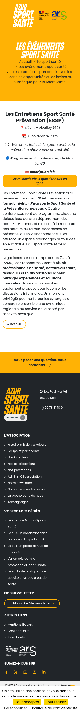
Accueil (25, 61)
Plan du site (16, 637)
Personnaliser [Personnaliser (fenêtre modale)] (15, 708)
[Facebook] (6, 672)
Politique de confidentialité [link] (54, 708)
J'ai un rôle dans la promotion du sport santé (27, 561)
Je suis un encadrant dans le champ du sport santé (27, 536)
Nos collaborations (22, 464)
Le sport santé (49, 61)
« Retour (14, 324)
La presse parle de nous (25, 496)
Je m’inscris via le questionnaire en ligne (40, 181)
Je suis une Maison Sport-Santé (27, 523)
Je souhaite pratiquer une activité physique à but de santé (27, 577)
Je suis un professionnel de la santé (28, 549)
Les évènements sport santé (43, 66)
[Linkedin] (44, 672)
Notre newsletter (20, 483)
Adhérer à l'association (25, 476)
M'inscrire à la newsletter (32, 603)
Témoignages (18, 502)
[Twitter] (15, 672)
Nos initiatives (18, 457)
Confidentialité (19, 631)
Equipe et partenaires (23, 451)
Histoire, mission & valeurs (27, 444)
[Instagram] (34, 672)
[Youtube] (25, 672)
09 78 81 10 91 (52, 407)
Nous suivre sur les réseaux (28, 489)
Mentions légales (20, 624)
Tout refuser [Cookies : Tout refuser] (56, 702)
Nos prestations (19, 470)
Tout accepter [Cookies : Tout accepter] (27, 702)
